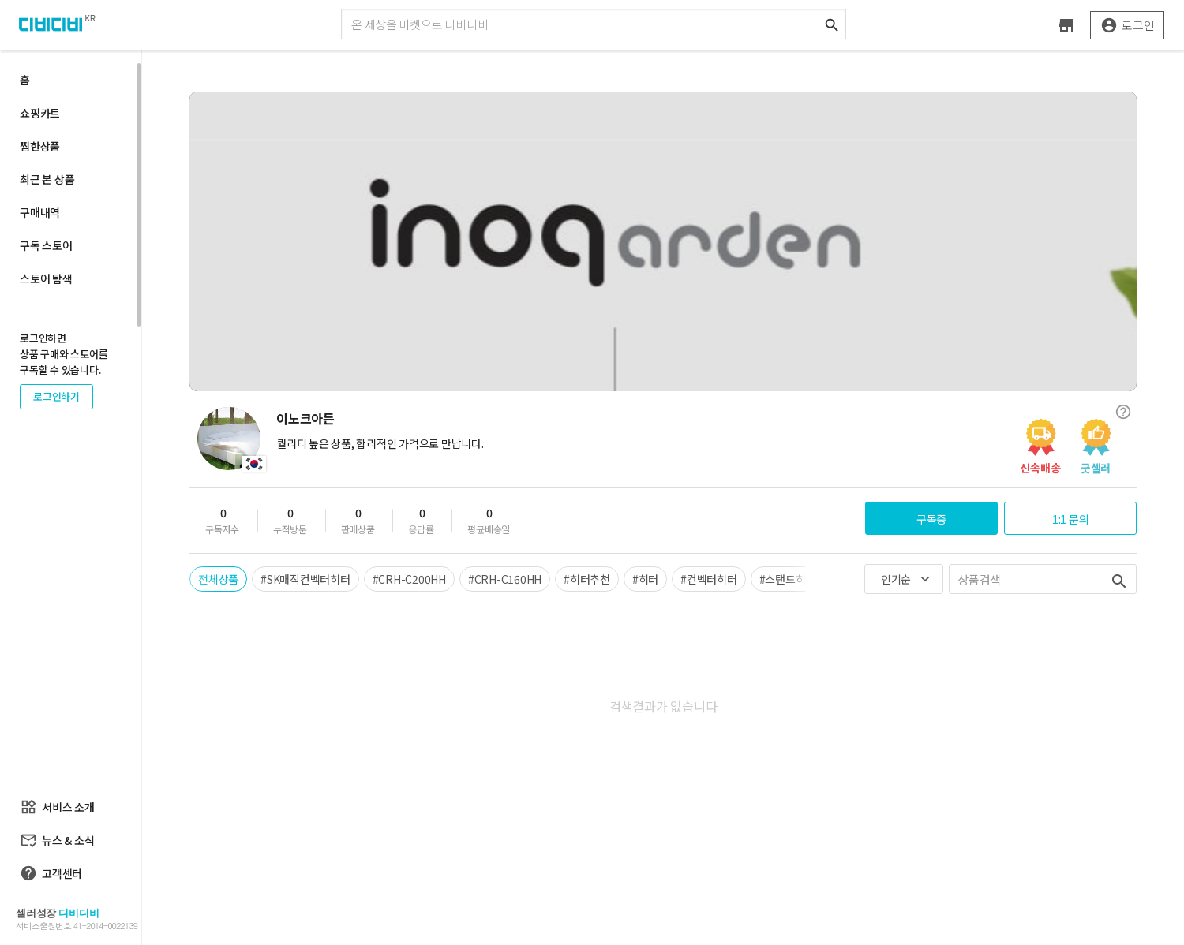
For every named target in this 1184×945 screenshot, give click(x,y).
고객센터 (51, 873)
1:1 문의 (1070, 519)
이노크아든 (305, 418)
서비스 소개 (57, 807)
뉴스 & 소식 (57, 840)
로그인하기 (56, 396)
